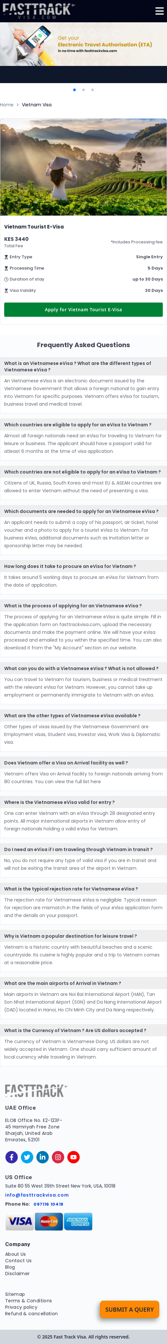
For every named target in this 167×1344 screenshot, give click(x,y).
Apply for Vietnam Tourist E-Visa (83, 309)
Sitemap (15, 1294)
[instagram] (58, 1157)
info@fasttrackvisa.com (37, 1195)
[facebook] (11, 1157)
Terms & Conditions (28, 1300)
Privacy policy (21, 1307)
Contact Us (18, 1260)
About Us (15, 1254)
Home (7, 104)
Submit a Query (129, 1309)
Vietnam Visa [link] (37, 104)
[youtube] (73, 1157)
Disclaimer (17, 1273)
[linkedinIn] (42, 1157)
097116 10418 (49, 1204)
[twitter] (27, 1157)
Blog (10, 1267)
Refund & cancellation (31, 1313)
